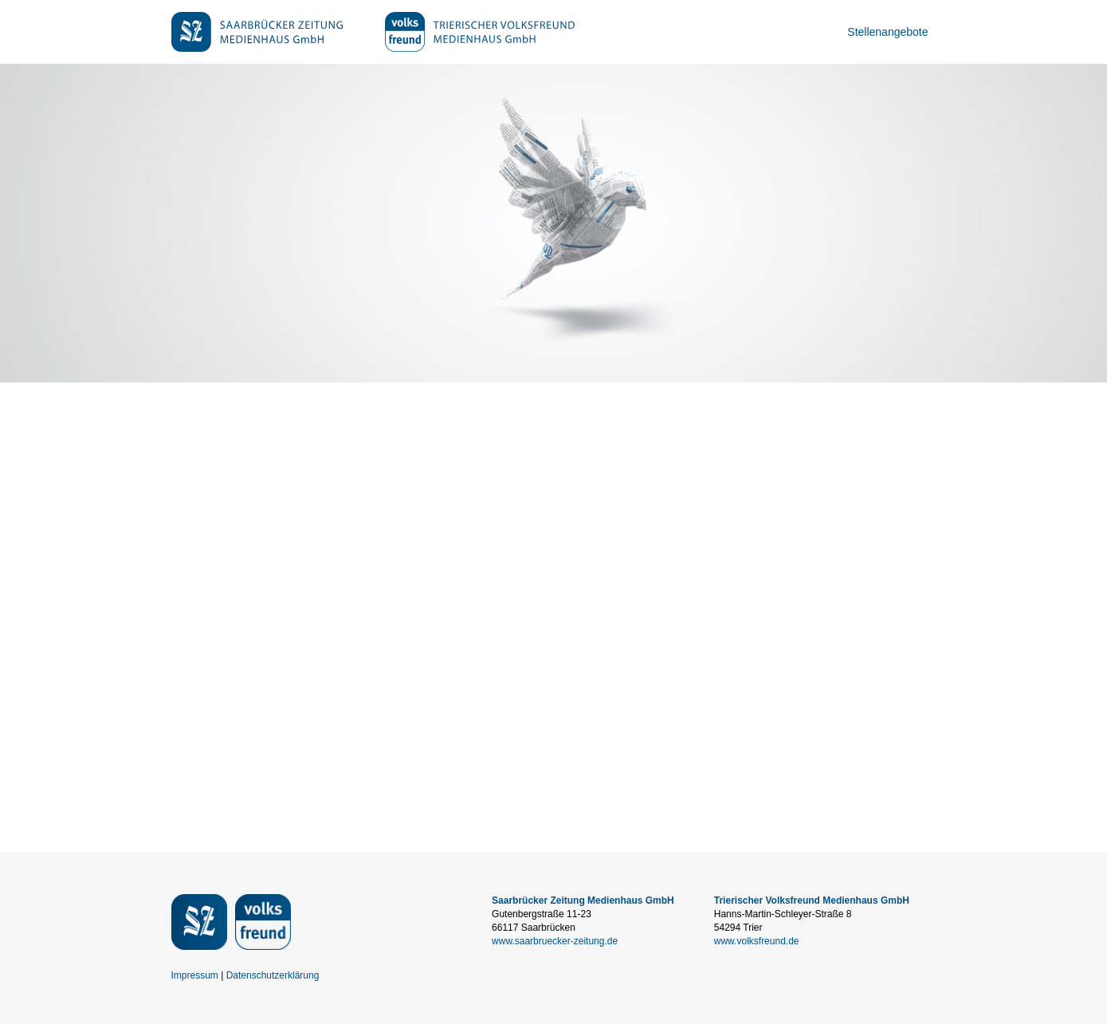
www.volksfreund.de (756, 941)
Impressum (194, 975)
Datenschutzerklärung (273, 975)
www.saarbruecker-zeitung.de (555, 941)
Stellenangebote (887, 32)
